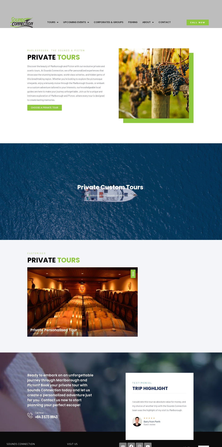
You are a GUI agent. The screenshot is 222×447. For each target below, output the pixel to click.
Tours (52, 22)
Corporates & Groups (108, 22)
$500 (133, 273)
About (148, 22)
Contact (165, 22)
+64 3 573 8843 (46, 417)
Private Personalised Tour (53, 329)
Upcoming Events (76, 22)
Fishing (133, 22)
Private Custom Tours (110, 187)
